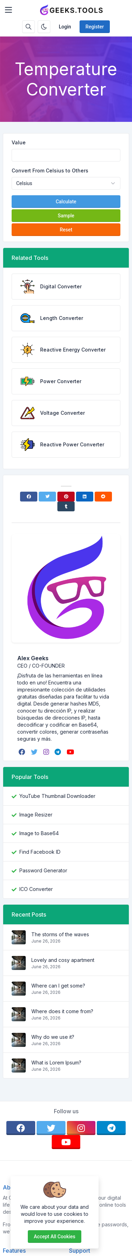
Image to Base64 (39, 833)
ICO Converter (36, 889)
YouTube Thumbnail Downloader (57, 796)
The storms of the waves (60, 934)
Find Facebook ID (40, 852)
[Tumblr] (66, 506)
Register (95, 26)
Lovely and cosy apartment (62, 960)
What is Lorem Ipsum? (56, 1062)
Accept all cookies (54, 1236)
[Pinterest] (66, 496)
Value (19, 142)
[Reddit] (103, 496)
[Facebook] (28, 496)
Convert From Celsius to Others (50, 170)
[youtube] (71, 751)
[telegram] (58, 751)
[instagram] (47, 751)
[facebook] (22, 751)
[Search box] (28, 26)
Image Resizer (35, 815)
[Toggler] (8, 9)
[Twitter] (47, 496)
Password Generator (43, 870)
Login (65, 26)
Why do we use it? (52, 1037)
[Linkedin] (84, 496)
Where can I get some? (58, 986)
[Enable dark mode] (44, 26)
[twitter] (35, 751)
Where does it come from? (62, 1011)
